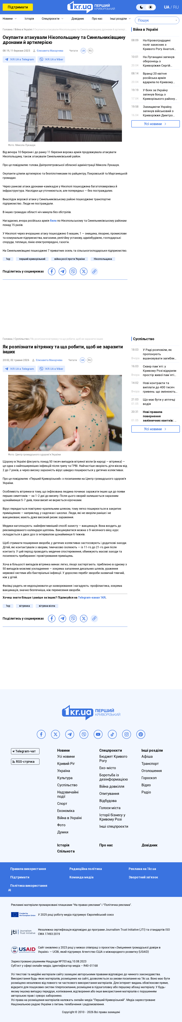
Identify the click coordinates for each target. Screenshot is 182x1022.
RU (176, 7)
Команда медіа (81, 877)
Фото (61, 825)
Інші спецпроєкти (113, 826)
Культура (65, 778)
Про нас (97, 18)
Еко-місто (107, 768)
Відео (146, 785)
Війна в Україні (69, 818)
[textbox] (154, 20)
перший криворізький (32, 259)
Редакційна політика (85, 869)
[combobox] (154, 20)
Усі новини (153, 124)
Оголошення (151, 771)
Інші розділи (118, 18)
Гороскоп (149, 778)
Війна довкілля (111, 786)
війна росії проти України (69, 259)
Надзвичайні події (68, 794)
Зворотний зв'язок (143, 877)
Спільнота (66, 851)
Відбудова (108, 801)
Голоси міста (110, 808)
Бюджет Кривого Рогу (113, 758)
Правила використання (28, 869)
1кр (8, 259)
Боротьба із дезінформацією (113, 777)
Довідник (77, 18)
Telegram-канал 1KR (92, 597)
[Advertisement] (65, 308)
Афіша (147, 756)
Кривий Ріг (66, 763)
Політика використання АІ (27, 888)
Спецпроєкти (50, 18)
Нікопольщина (103, 259)
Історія (29, 18)
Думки (62, 832)
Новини (8, 18)
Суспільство (67, 785)
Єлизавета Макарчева (50, 50)
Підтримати (18, 7)
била (53, 220)
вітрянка (24, 605)
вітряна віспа (47, 605)
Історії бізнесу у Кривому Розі (112, 817)
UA (166, 7)
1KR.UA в (22, 59)
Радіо (146, 792)
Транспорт (150, 763)
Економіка (65, 811)
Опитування (109, 793)
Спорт (62, 803)
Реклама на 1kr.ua (142, 869)
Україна (63, 771)
